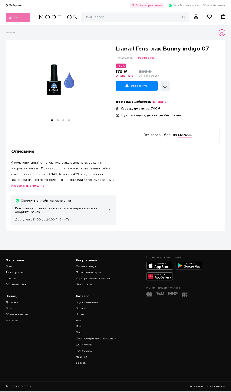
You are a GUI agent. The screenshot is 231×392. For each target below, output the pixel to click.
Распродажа (84, 350)
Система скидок (86, 266)
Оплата (10, 308)
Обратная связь (16, 284)
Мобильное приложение (145, 5)
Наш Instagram (85, 284)
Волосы (81, 308)
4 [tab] (69, 120)
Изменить (159, 101)
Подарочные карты (88, 272)
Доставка (12, 302)
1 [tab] (52, 120)
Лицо (79, 326)
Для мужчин (84, 344)
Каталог (11, 32)
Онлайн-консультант (182, 6)
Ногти (80, 314)
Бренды (81, 363)
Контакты (12, 320)
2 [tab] (58, 120)
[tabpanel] (60, 79)
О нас (9, 266)
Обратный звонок (214, 5)
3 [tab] (63, 120)
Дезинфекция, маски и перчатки (96, 338)
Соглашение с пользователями (207, 386)
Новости (11, 278)
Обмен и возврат (17, 314)
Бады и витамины (87, 302)
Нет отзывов (124, 58)
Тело (79, 332)
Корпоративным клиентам (93, 278)
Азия (79, 320)
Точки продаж (15, 272)
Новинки (81, 357)
